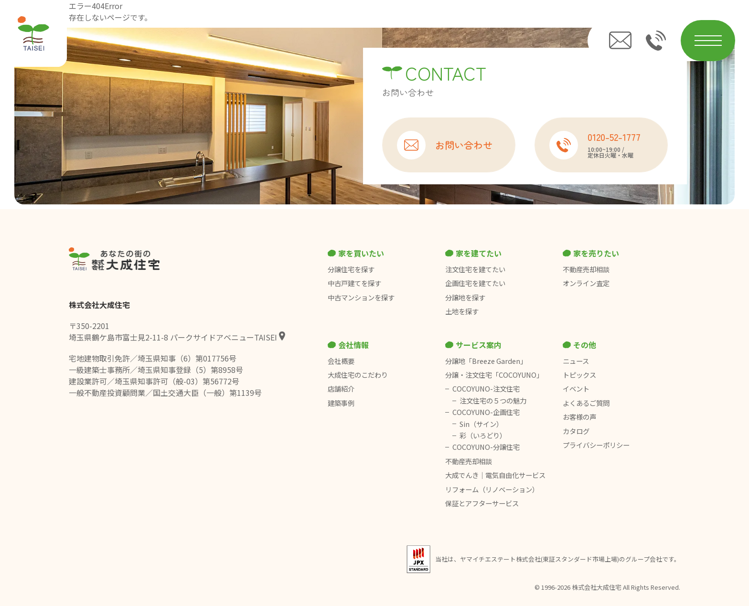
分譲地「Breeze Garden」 (486, 361)
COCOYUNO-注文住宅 (486, 388)
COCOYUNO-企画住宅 (486, 412)
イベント (576, 388)
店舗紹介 (341, 388)
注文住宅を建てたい (475, 269)
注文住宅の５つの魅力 (493, 400)
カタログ (576, 431)
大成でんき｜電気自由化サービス (496, 475)
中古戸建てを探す (354, 283)
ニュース (576, 361)
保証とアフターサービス (482, 503)
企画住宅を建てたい (475, 283)
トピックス (579, 375)
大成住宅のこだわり (358, 375)
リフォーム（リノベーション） (492, 489)
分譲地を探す (465, 297)
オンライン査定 (586, 283)
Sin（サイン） (481, 424)
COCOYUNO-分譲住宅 (486, 447)
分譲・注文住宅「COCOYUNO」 (494, 375)
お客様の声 (579, 417)
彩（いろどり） (483, 435)
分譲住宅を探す (351, 269)
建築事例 (341, 403)
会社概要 (341, 361)
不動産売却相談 (586, 269)
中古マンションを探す (361, 297)
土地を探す (462, 311)
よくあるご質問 (586, 403)
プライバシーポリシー (596, 445)
